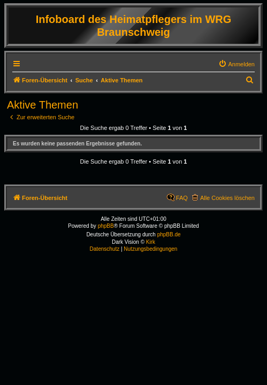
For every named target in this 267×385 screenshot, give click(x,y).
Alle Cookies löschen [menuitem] (227, 198)
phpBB (106, 226)
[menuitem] (236, 64)
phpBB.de (169, 234)
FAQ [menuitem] (182, 198)
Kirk (150, 242)
